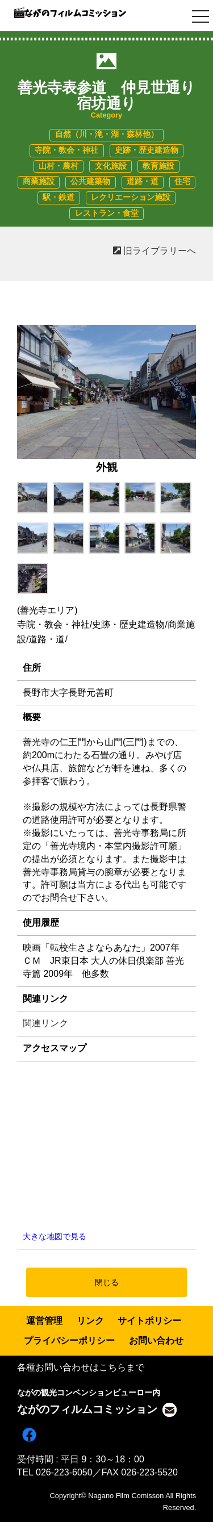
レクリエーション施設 (130, 197)
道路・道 (142, 181)
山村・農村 (58, 166)
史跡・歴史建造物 (146, 150)
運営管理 (44, 1321)
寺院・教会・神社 (66, 150)
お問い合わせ (156, 1340)
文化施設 (111, 166)
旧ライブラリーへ (154, 251)
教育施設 (158, 166)
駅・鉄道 (58, 197)
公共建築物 (90, 181)
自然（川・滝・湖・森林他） (106, 134)
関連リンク (45, 1023)
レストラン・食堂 (107, 213)
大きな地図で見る (54, 1236)
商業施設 (39, 181)
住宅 (182, 181)
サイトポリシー (149, 1321)
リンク (90, 1321)
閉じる (107, 1282)
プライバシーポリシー (69, 1340)
